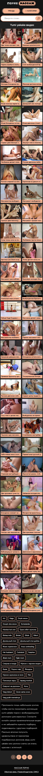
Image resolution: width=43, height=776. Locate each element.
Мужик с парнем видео (31, 663)
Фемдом (28, 669)
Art (4, 618)
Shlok (27, 635)
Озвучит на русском (11, 686)
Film (29, 675)
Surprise (31, 652)
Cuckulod (20, 652)
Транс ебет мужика (28, 629)
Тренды (11, 11)
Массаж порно (21, 768)
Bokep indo (7, 635)
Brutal (18, 635)
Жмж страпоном (10, 646)
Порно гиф (16, 669)
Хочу (26, 686)
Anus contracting (27, 646)
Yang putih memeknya (11, 697)
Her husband (8, 652)
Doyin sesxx (23, 618)
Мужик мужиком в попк (13, 675)
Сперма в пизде (9, 663)
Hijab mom (20, 658)
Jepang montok (26, 680)
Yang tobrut (7, 692)
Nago (11, 618)
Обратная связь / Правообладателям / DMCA (21, 772)
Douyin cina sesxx (10, 624)
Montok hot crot (9, 629)
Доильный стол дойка (29, 641)
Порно (21, 3)
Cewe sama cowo (23, 692)
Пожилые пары (9, 680)
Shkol (35, 635)
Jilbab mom (7, 658)
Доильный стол (9, 641)
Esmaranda (25, 624)
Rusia (5, 669)
